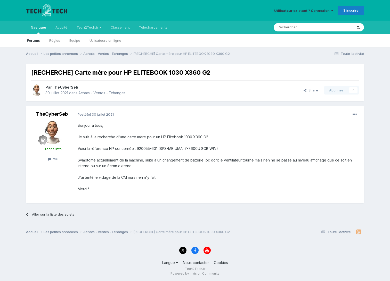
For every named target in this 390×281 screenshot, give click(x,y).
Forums (33, 40)
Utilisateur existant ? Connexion (303, 10)
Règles (54, 40)
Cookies (221, 262)
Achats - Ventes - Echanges (102, 93)
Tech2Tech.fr (89, 27)
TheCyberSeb (65, 87)
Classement (120, 27)
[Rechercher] (302, 27)
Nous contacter (196, 262)
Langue (170, 262)
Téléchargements (153, 27)
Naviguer (38, 29)
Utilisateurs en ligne (105, 40)
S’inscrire (351, 10)
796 (53, 159)
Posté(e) (96, 114)
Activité (61, 27)
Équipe (74, 40)
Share (311, 90)
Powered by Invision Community (195, 273)
